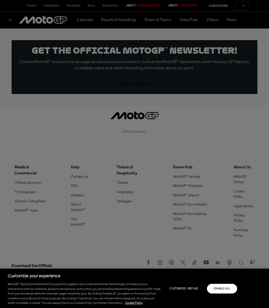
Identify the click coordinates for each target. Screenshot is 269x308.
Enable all (222, 288)
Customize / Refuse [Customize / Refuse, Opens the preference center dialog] (183, 288)
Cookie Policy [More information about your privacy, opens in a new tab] (134, 303)
